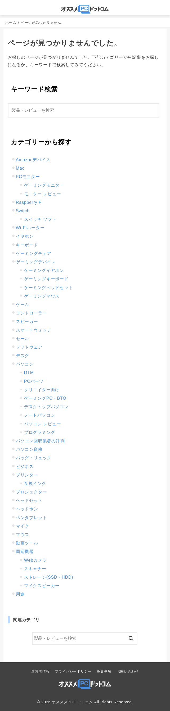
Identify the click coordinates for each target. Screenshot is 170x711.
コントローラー (31, 313)
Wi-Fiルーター (30, 228)
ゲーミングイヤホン (44, 270)
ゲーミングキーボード (46, 279)
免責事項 (104, 671)
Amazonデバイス (33, 160)
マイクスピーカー (42, 585)
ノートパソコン (39, 415)
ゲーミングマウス (42, 296)
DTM (29, 372)
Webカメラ (35, 560)
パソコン (25, 364)
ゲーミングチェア (33, 253)
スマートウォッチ (33, 330)
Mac (20, 168)
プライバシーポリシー (73, 671)
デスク (22, 355)
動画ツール (27, 543)
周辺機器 (25, 551)
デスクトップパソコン (46, 406)
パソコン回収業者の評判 (40, 441)
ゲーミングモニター (44, 185)
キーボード (27, 245)
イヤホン (25, 236)
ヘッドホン (27, 509)
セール (22, 338)
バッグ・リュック (33, 458)
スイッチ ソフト (40, 219)
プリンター (27, 475)
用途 (20, 594)
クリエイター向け (42, 390)
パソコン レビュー (42, 424)
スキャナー (35, 568)
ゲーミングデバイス (36, 262)
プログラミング (39, 432)
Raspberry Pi (29, 202)
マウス (22, 534)
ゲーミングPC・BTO (45, 398)
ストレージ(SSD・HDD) (48, 577)
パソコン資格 (29, 449)
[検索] (83, 110)
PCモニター (28, 176)
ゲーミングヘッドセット (48, 287)
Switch (23, 211)
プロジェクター (31, 492)
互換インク (35, 483)
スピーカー (27, 321)
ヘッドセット (29, 500)
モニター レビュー (42, 194)
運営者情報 (40, 671)
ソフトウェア (29, 347)
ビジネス (25, 466)
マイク (22, 526)
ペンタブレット (31, 517)
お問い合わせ (128, 671)
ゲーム (22, 304)
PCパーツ (34, 381)
